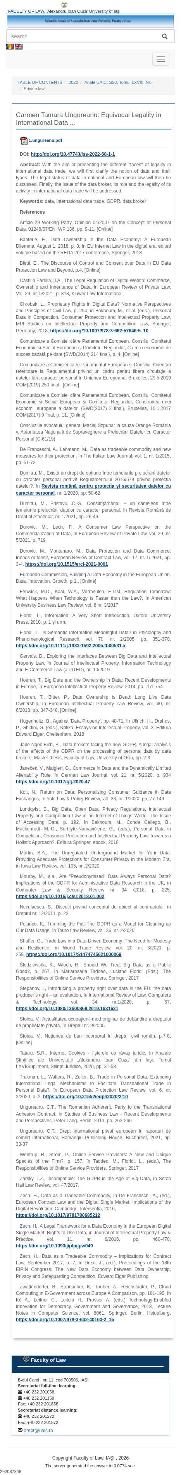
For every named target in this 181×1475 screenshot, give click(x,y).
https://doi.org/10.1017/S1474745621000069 (73, 954)
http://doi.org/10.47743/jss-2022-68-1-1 (73, 154)
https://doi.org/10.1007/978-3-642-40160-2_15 (65, 1319)
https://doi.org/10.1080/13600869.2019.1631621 (67, 1008)
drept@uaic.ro (38, 1430)
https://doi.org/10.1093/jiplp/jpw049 (54, 1246)
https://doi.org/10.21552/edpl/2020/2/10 (85, 1096)
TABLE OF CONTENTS (39, 82)
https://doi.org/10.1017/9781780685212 (58, 1215)
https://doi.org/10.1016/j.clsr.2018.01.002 (60, 896)
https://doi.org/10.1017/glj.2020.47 (53, 781)
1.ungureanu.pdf (41, 140)
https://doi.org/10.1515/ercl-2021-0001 (66, 564)
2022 (73, 82)
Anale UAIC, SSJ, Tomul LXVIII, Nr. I (118, 82)
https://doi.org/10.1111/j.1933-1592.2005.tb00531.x (71, 645)
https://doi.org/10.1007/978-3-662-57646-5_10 (99, 330)
